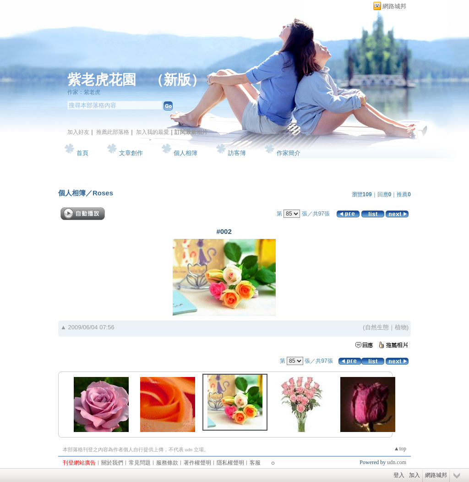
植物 (401, 327)
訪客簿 (237, 153)
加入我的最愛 (152, 132)
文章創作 (131, 153)
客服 (255, 463)
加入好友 (78, 132)
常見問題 (140, 463)
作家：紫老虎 (83, 92)
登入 (398, 475)
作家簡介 (288, 153)
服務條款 (167, 463)
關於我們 (112, 463)
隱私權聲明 (230, 463)
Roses (103, 193)
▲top (400, 448)
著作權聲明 (197, 463)
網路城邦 (394, 6)
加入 (414, 475)
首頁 (82, 153)
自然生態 (377, 327)
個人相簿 (185, 153)
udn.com (396, 462)
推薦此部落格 (112, 132)
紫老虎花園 (101, 79)
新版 (177, 79)
